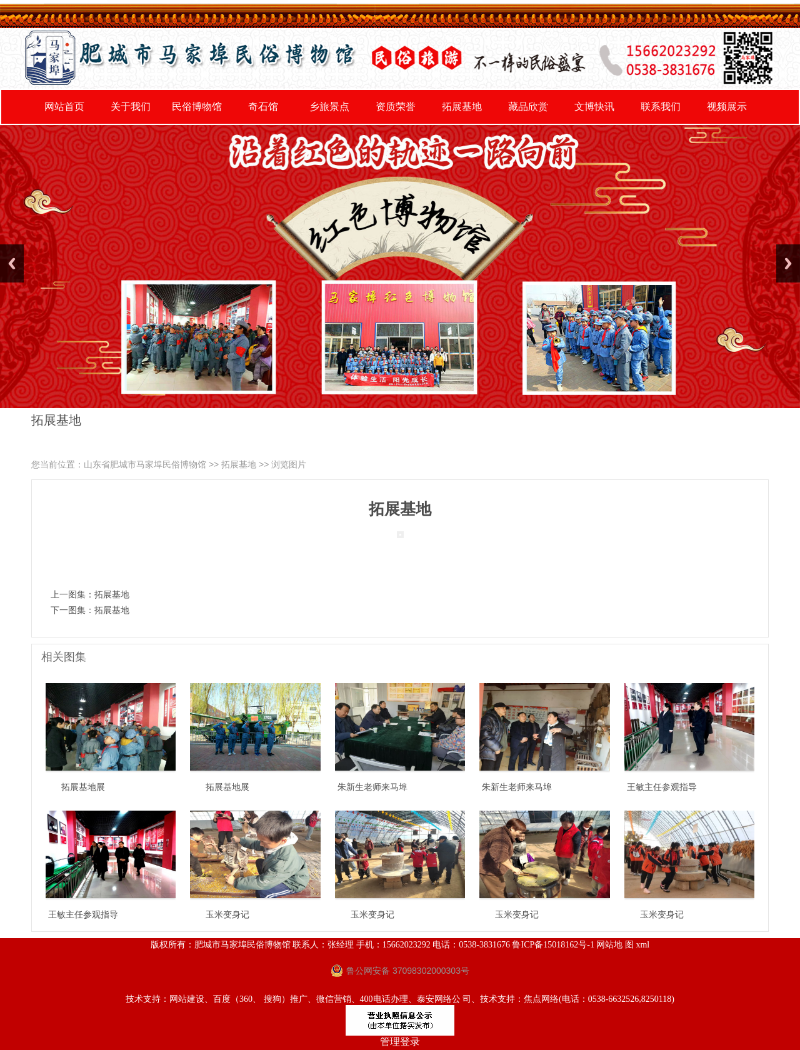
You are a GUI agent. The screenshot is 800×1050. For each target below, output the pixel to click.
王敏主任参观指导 (662, 787)
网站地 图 (615, 944)
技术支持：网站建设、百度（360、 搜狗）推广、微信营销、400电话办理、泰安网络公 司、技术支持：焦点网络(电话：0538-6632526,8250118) (400, 999)
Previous (12, 263)
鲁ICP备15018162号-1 (553, 944)
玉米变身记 (227, 914)
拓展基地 (238, 464)
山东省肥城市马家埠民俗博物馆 (145, 464)
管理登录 (400, 1041)
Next (788, 263)
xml (642, 944)
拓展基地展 (83, 787)
